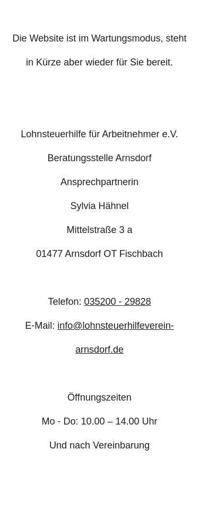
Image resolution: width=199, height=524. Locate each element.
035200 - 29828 (117, 301)
